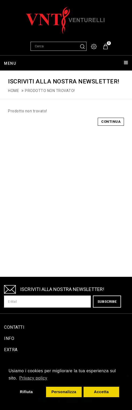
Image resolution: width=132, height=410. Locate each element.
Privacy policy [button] (33, 378)
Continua (110, 122)
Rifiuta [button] (26, 392)
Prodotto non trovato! (50, 91)
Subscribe (106, 302)
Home (13, 91)
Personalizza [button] (63, 392)
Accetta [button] (101, 392)
